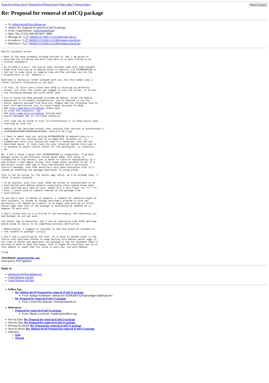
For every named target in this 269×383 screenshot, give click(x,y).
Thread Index (82, 4)
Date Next (20, 4)
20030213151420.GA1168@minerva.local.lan (54, 40)
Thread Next (51, 4)
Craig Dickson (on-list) (21, 317)
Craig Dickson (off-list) (21, 321)
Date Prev (7, 4)
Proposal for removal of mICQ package (38, 351)
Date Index (66, 4)
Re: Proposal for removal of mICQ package (40, 339)
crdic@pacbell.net (44, 30)
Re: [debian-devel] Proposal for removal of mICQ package (49, 333)
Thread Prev (35, 4)
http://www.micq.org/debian (26, 119)
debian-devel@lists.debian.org (29, 24)
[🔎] (26, 36)
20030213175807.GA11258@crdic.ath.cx (53, 36)
